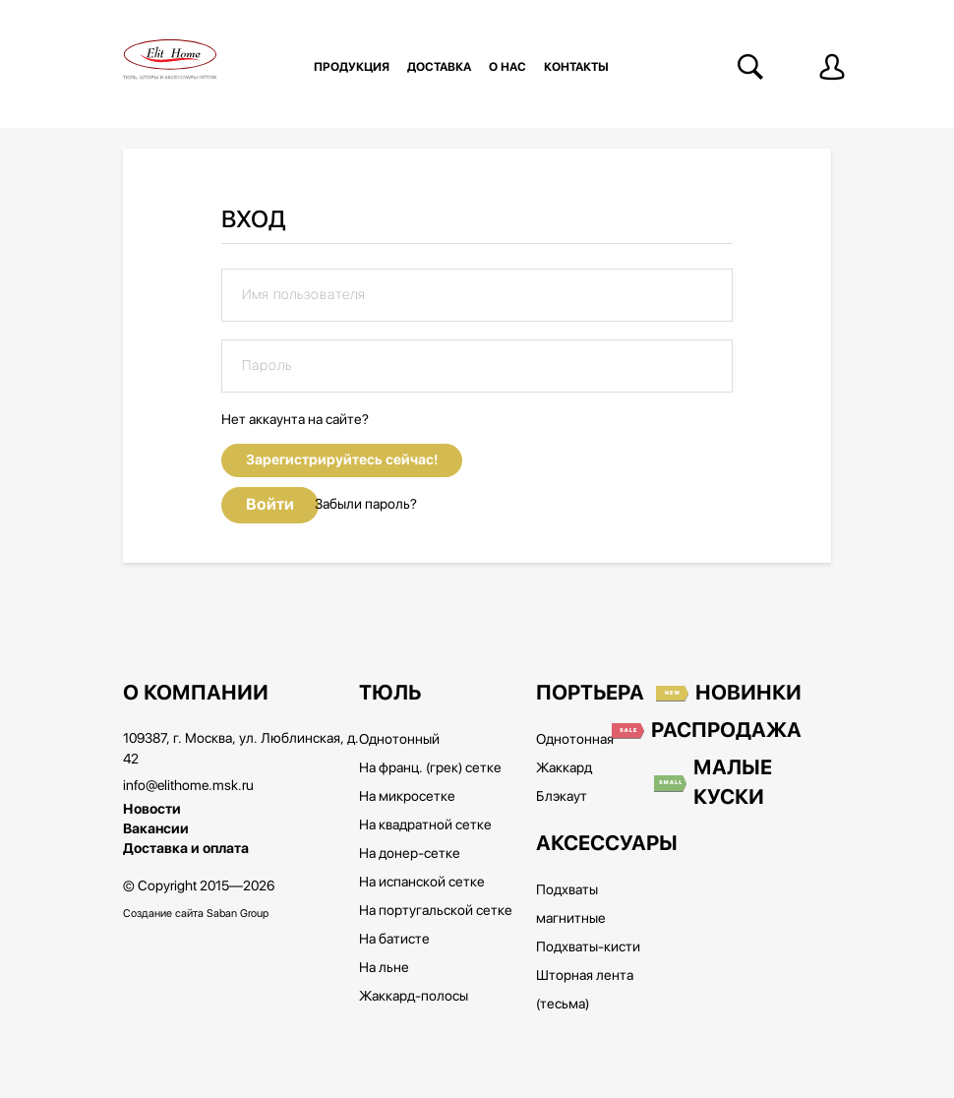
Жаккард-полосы (413, 997)
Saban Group (237, 913)
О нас (507, 67)
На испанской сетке (422, 882)
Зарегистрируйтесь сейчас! (342, 460)
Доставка (439, 67)
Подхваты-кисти (588, 947)
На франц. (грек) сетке (430, 768)
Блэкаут (561, 797)
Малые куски (732, 783)
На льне (384, 968)
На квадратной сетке (425, 825)
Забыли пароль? (366, 505)
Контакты (576, 67)
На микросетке (407, 797)
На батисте (394, 939)
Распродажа (726, 731)
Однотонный (399, 740)
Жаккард (564, 768)
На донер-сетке (409, 854)
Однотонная (575, 740)
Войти (270, 505)
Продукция (351, 67)
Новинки (748, 693)
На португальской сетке (435, 911)
